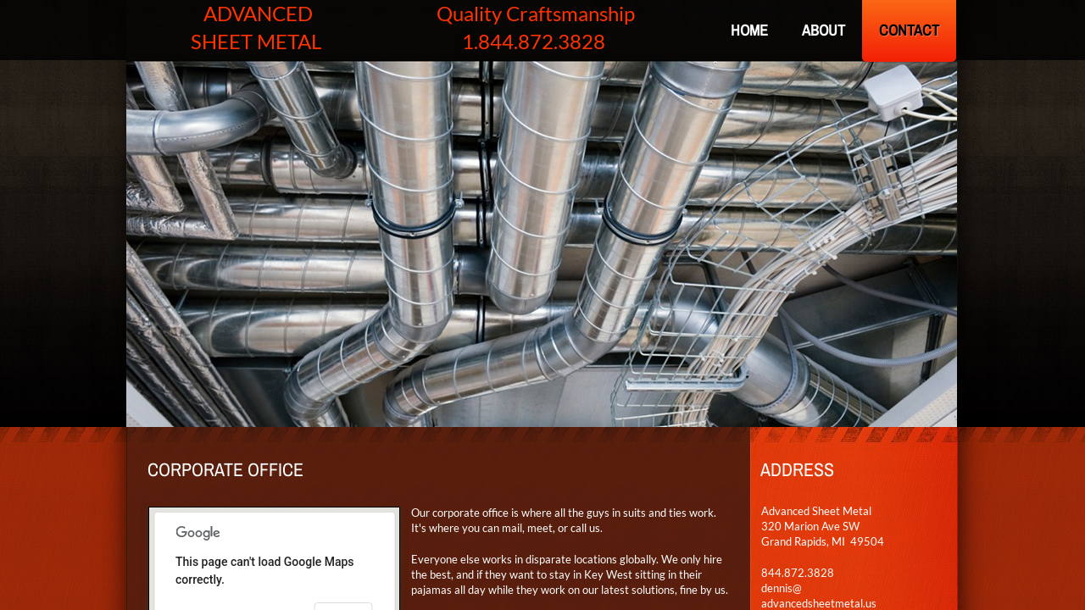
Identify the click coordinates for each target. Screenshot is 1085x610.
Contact (909, 30)
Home (749, 30)
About (823, 30)
